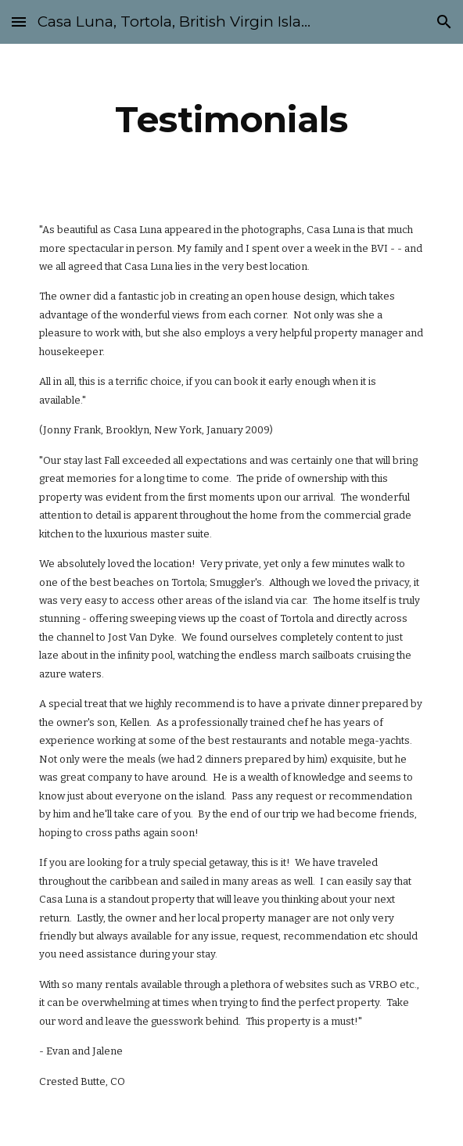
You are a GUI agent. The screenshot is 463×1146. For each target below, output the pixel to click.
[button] (19, 21)
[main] (231, 119)
